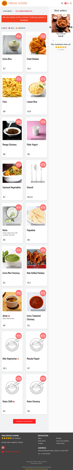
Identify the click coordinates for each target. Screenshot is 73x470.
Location (40, 441)
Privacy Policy (60, 441)
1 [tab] (53, 41)
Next (71, 27)
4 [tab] (62, 41)
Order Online (42, 438)
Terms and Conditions (62, 438)
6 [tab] (69, 41)
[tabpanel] (61, 27)
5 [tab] (65, 41)
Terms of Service (39, 466)
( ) (66, 3)
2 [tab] (56, 41)
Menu (39, 436)
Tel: (44, 451)
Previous (50, 27)
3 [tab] (59, 41)
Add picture (18, 36)
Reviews (58, 436)
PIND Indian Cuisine (10, 433)
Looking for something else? (24, 424)
